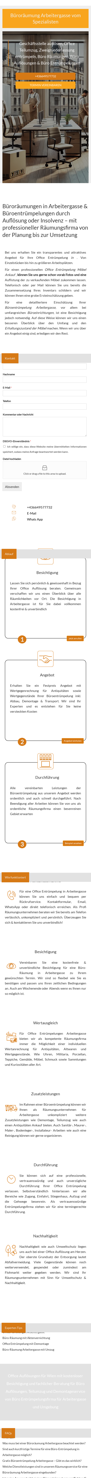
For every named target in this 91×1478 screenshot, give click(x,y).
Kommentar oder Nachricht (18, 414)
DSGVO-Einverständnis (17, 441)
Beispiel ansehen (73, 843)
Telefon (7, 401)
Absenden (12, 487)
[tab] (45, 1338)
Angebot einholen (73, 740)
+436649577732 (39, 507)
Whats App (35, 519)
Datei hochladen (12, 458)
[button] (45, 1338)
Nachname (9, 374)
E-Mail (7, 387)
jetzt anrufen (75, 638)
